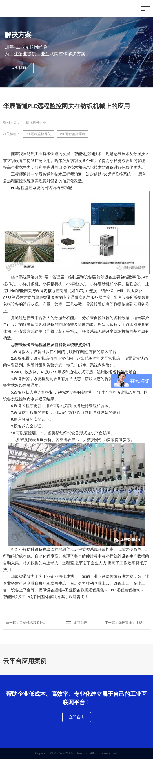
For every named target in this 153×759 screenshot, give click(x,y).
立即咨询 (19, 67)
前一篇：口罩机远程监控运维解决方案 (27, 622)
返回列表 (76, 622)
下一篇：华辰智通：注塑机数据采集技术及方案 (126, 622)
